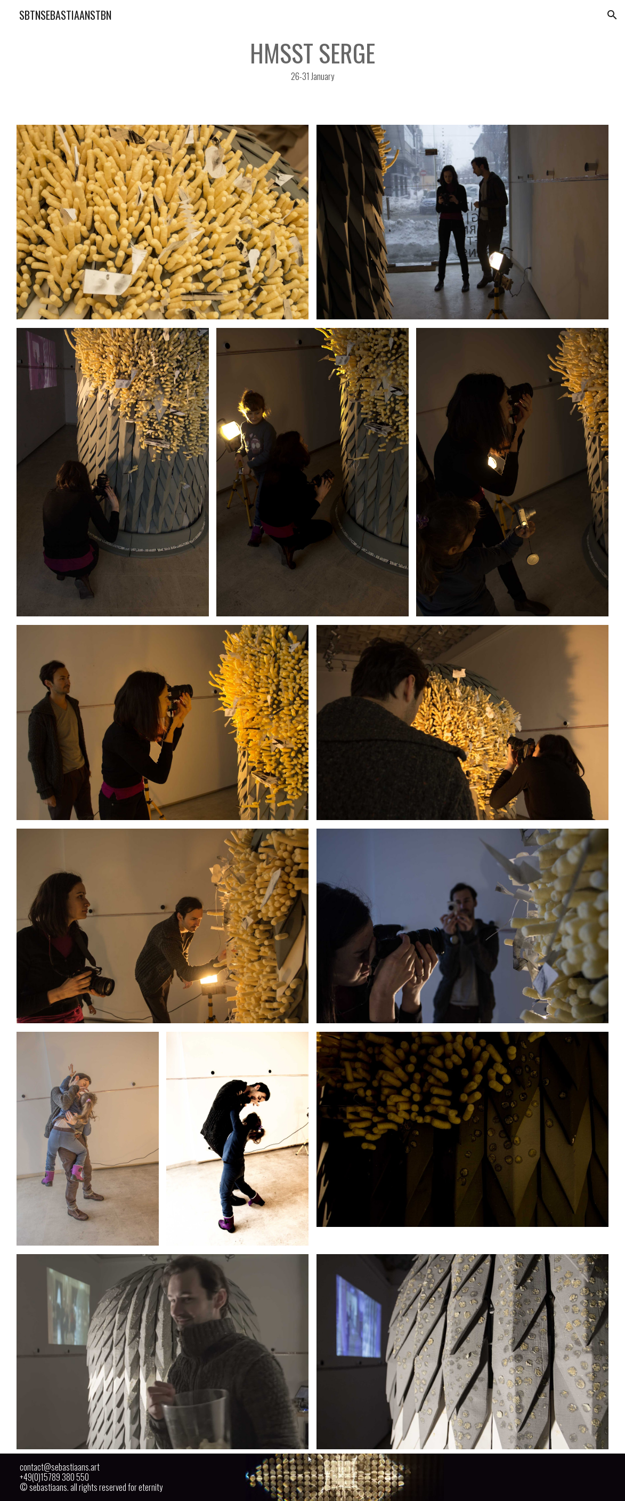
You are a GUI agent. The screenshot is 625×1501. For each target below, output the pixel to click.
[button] (612, 15)
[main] (313, 60)
